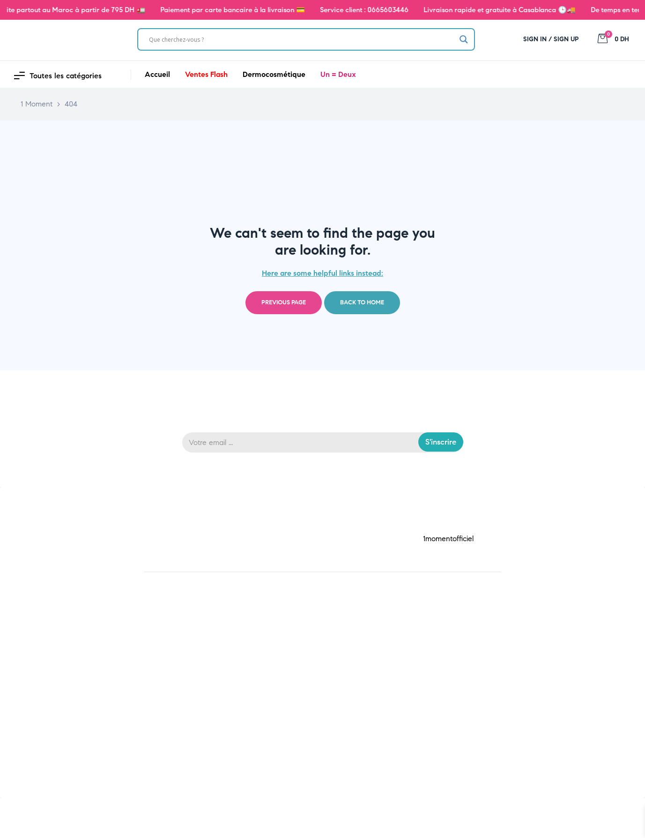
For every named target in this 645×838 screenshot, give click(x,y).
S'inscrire (440, 442)
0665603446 (398, 10)
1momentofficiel (448, 538)
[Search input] (301, 39)
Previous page (283, 302)
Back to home (362, 302)
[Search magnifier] (463, 39)
